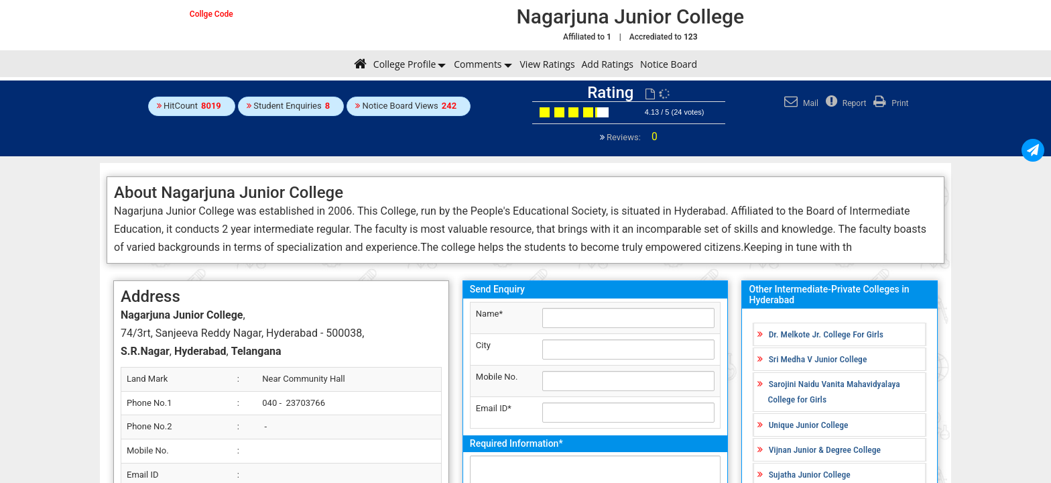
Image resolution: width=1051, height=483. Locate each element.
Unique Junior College (809, 424)
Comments (477, 64)
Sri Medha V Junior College (818, 359)
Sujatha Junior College (810, 474)
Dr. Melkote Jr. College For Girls (826, 334)
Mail (799, 103)
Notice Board (668, 64)
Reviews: (631, 137)
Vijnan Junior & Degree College (825, 449)
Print (889, 103)
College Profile (404, 64)
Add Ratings (607, 64)
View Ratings (547, 64)
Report (844, 103)
